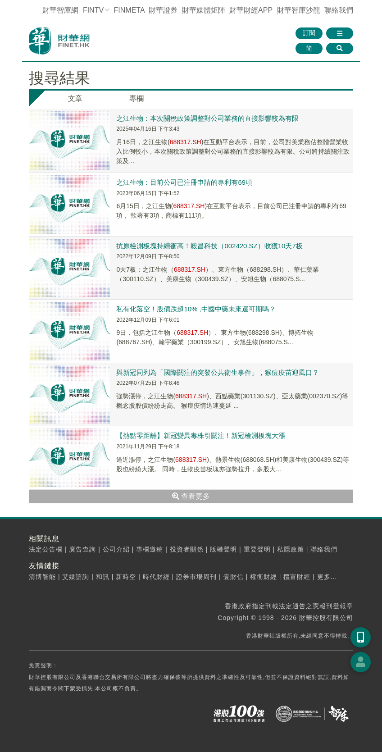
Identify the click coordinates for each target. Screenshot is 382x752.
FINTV (93, 10)
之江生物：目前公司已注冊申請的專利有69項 (184, 182)
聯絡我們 (338, 10)
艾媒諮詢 (75, 576)
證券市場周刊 (196, 576)
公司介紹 (116, 549)
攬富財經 (296, 576)
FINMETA (129, 10)
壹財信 (233, 576)
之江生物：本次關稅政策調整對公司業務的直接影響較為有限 (207, 118)
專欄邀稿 (149, 549)
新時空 (126, 576)
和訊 (102, 576)
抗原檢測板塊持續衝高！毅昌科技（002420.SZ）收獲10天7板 (209, 246)
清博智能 (42, 576)
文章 (75, 98)
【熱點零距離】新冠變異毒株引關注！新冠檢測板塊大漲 (200, 435)
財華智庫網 (60, 10)
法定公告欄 (46, 549)
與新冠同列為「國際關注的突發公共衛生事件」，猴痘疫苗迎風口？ (217, 372)
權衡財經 (263, 576)
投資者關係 (187, 549)
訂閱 (309, 32)
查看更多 (191, 496)
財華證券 (163, 10)
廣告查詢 (82, 549)
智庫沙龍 (298, 10)
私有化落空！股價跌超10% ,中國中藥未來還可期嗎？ (195, 309)
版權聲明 (223, 549)
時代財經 (156, 576)
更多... (327, 576)
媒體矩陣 (203, 10)
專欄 (136, 98)
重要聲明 (257, 549)
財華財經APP (251, 10)
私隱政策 (290, 549)
